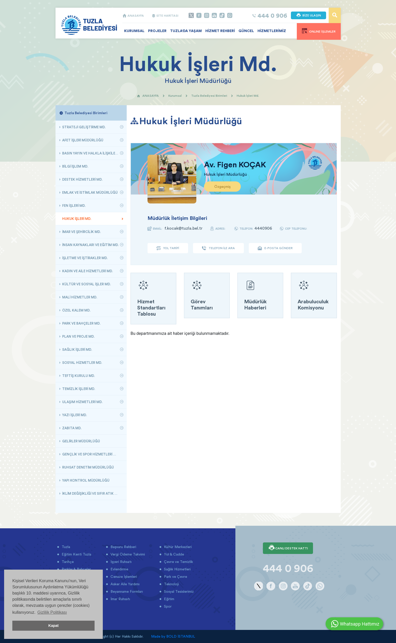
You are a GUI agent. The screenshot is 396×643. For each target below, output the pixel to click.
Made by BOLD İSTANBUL (173, 636)
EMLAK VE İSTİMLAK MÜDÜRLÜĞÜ (89, 192)
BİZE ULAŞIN (308, 15)
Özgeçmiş (222, 186)
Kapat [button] (53, 625)
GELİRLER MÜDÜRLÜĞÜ (80, 441)
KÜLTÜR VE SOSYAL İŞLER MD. (86, 284)
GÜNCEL (246, 30)
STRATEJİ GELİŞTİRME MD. (83, 127)
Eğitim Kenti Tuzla (76, 554)
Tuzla (65, 546)
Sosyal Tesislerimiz (178, 591)
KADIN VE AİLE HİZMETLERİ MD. (87, 271)
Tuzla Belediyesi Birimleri (209, 96)
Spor (167, 606)
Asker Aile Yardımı (124, 584)
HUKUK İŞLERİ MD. (76, 219)
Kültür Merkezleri (177, 546)
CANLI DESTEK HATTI (288, 548)
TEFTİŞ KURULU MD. (78, 376)
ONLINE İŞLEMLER (319, 30)
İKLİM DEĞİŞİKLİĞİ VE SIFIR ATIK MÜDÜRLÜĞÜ (92, 493)
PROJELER (157, 30)
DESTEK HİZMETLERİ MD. (82, 179)
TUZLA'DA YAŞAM (186, 30)
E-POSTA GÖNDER (275, 248)
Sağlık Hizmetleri (177, 569)
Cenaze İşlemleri (123, 576)
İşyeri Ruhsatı (120, 561)
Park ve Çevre (175, 576)
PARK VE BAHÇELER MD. (80, 323)
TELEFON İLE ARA (218, 248)
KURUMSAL (134, 30)
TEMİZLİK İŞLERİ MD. (78, 389)
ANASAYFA (133, 15)
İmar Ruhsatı (119, 599)
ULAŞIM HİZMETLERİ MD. (82, 402)
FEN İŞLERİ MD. (73, 205)
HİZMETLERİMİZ (271, 30)
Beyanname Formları (126, 591)
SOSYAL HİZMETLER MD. (81, 363)
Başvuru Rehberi (122, 546)
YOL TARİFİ (167, 248)
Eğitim (168, 599)
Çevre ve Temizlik (178, 561)
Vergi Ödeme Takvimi (127, 554)
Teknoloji (171, 584)
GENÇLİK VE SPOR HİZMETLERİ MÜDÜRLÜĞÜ (92, 454)
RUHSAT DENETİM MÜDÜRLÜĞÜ (87, 467)
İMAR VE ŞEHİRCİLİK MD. (81, 232)
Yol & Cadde (173, 554)
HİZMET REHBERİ (220, 30)
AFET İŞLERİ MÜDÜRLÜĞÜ (82, 140)
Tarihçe (67, 561)
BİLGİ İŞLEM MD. (74, 166)
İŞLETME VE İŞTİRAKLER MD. (84, 258)
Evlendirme (118, 569)
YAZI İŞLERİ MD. (74, 415)
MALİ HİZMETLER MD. (79, 297)
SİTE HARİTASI (165, 15)
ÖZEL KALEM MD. (75, 310)
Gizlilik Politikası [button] (52, 612)
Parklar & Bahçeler (76, 569)
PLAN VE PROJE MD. (78, 336)
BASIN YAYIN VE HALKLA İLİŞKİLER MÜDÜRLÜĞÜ (92, 153)
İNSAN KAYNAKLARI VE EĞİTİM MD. (90, 245)
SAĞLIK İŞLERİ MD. (76, 349)
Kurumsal (175, 96)
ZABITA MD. (71, 428)
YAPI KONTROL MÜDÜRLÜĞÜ (85, 480)
